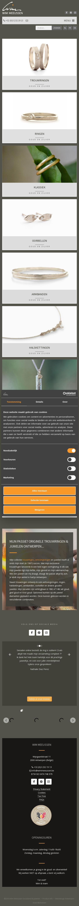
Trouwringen (39, 80)
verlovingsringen (43, 559)
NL (65, 28)
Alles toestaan (39, 490)
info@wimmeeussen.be (43, 770)
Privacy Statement (41, 789)
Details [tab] (39, 402)
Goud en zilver (39, 86)
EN (75, 28)
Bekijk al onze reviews (39, 699)
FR (70, 28)
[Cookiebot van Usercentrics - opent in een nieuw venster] (63, 394)
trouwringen (28, 559)
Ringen (39, 133)
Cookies (42, 792)
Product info (47, 898)
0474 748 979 (46, 774)
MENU (69, 20)
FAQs (41, 799)
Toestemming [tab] (14, 402)
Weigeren (39, 509)
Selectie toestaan (39, 500)
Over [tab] (65, 402)
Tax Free (42, 796)
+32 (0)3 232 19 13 (14, 20)
